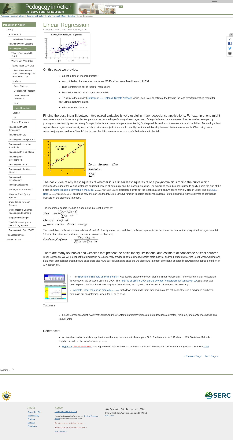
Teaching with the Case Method (20, 170)
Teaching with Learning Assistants (20, 145)
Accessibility (33, 415)
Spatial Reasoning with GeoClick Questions (20, 224)
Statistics (71, 16)
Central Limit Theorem (24, 91)
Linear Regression (22, 108)
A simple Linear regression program (92, 290)
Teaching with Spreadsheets (15, 158)
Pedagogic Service (16, 235)
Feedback (32, 426)
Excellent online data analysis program (98, 276)
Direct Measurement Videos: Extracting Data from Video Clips (24, 73)
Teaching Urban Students (21, 44)
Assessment (15, 34)
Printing (31, 419)
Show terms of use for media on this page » (71, 427)
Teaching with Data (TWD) (21, 230)
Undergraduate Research (21, 189)
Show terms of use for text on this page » (70, 423)
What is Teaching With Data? (22, 55)
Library (22, 16)
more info (115, 290)
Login (214, 1)
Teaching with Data (35, 16)
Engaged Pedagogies (19, 218)
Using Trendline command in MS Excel (73, 190)
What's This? (109, 415)
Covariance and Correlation (21, 97)
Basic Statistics (21, 86)
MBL (15, 117)
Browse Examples (20, 122)
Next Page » (212, 356)
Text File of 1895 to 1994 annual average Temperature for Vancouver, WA (158, 280)
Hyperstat (67, 346)
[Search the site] (112, 6)
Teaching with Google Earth (22, 139)
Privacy (31, 422)
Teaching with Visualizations (15, 178)
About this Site (34, 412)
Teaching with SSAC (18, 164)
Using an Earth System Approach (20, 196)
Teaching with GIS (17, 135)
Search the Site (14, 239)
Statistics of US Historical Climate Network (109, 98)
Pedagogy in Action (8, 16)
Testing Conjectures (18, 185)
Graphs (16, 113)
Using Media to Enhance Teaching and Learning (20, 211)
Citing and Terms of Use (66, 411)
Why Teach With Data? (22, 61)
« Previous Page (192, 356)
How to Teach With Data (55, 16)
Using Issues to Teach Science (19, 203)
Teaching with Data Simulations (18, 128)
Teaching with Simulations (21, 152)
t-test (206, 346)
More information (61, 431)
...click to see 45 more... (22, 39)
